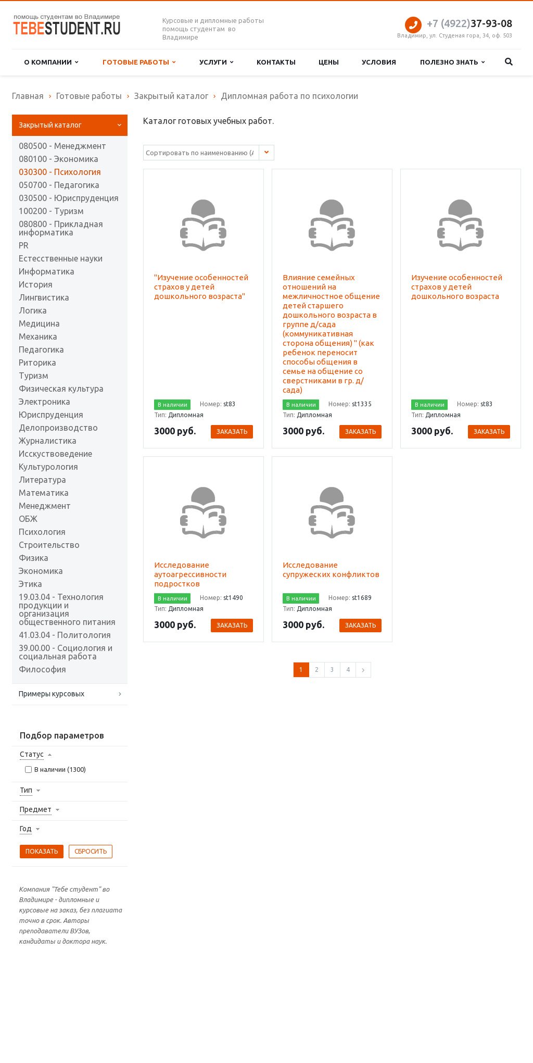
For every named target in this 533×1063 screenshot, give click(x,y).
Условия (379, 62)
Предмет (36, 809)
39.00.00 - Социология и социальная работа (65, 652)
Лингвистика (44, 297)
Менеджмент (45, 505)
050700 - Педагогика (59, 185)
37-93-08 (469, 23)
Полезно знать (452, 62)
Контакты (276, 62)
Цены (329, 62)
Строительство (49, 544)
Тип (26, 790)
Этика (30, 584)
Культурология (48, 466)
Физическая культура (61, 388)
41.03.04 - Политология (65, 635)
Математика (44, 492)
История (36, 284)
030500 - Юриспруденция (69, 198)
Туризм (33, 375)
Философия (42, 669)
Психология (42, 531)
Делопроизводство (58, 427)
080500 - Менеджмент (62, 146)
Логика (33, 310)
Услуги (216, 62)
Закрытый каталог (50, 125)
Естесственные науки (61, 258)
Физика (33, 557)
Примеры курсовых (51, 694)
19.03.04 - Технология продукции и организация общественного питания (67, 609)
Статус (32, 754)
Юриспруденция (51, 414)
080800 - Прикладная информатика (61, 228)
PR (24, 245)
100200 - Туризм (51, 211)
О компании (51, 62)
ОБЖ (28, 518)
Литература (42, 479)
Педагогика (41, 349)
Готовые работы (139, 62)
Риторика (37, 362)
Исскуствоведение (55, 453)
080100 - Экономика (58, 159)
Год (26, 828)
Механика (38, 336)
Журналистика (48, 440)
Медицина (39, 323)
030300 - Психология (60, 172)
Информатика (46, 271)
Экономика (41, 571)
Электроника (44, 401)
